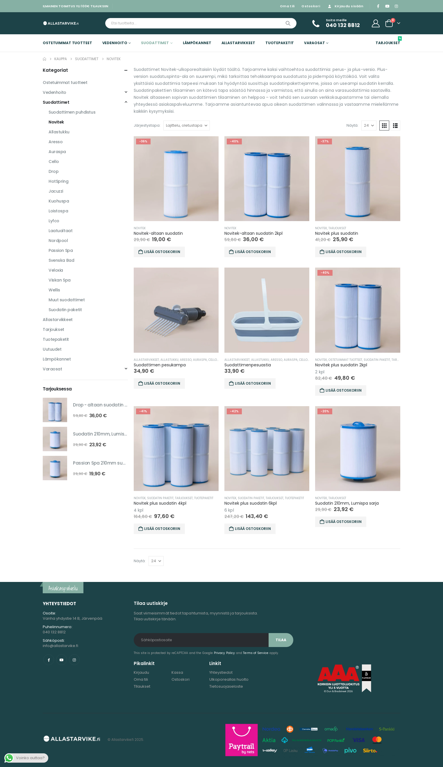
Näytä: (352, 125)
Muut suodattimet (67, 300)
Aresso (186, 360)
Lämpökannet (197, 42)
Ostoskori (310, 6)
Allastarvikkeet (238, 42)
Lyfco (54, 221)
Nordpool (58, 240)
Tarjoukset (388, 40)
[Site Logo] (61, 23)
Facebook (48, 659)
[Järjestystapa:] (186, 125)
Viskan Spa (60, 280)
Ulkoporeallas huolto (229, 679)
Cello (212, 360)
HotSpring (58, 181)
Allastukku (169, 360)
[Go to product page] (176, 178)
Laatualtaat (60, 231)
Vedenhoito (114, 42)
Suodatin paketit (377, 360)
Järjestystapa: (147, 125)
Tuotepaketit (279, 42)
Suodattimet (155, 42)
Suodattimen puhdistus (72, 112)
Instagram (74, 659)
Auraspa (200, 360)
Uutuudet (52, 349)
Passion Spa (61, 250)
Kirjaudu (141, 672)
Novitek (140, 228)
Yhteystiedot (221, 672)
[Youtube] (387, 6)
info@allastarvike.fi (60, 645)
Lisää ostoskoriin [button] (162, 251)
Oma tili (287, 6)
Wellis (54, 290)
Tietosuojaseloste (226, 686)
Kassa (177, 672)
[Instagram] (396, 6)
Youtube (61, 659)
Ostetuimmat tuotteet (67, 42)
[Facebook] (378, 6)
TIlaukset (142, 686)
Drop (53, 171)
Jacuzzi (56, 191)
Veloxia (56, 270)
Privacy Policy (224, 653)
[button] (384, 125)
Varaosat (314, 42)
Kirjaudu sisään (345, 6)
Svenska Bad (61, 260)
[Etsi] (288, 23)
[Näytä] (368, 125)
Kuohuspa (59, 201)
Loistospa (58, 211)
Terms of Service (255, 653)
